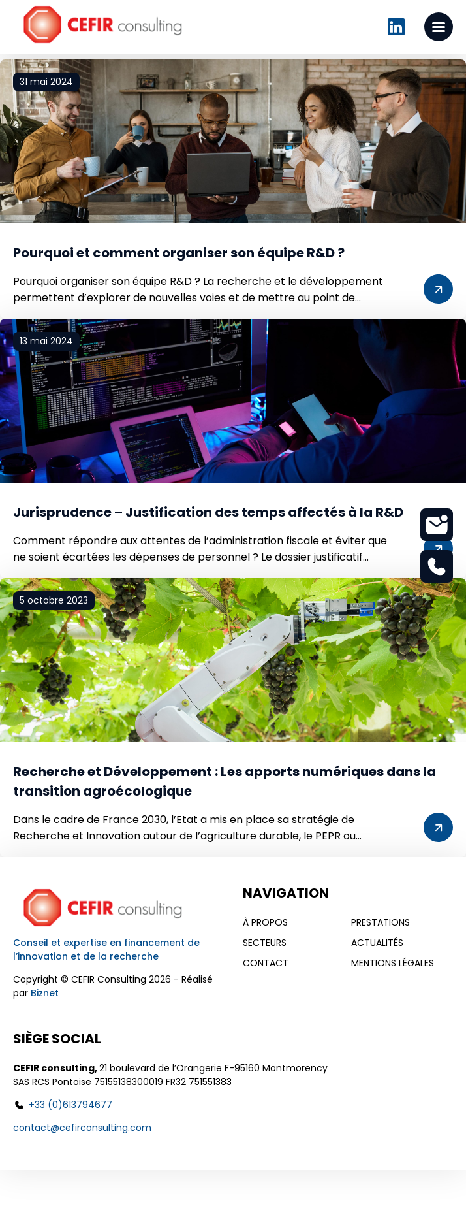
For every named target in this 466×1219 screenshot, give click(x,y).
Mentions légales (392, 962)
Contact (265, 962)
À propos (265, 922)
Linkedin (396, 26)
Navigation (286, 893)
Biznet (45, 993)
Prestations (380, 922)
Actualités (377, 942)
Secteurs (265, 942)
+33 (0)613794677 (70, 1104)
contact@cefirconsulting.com (82, 1127)
